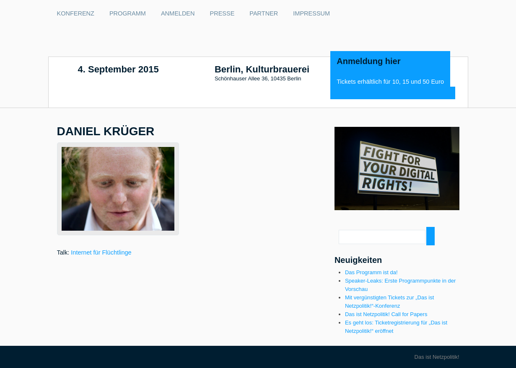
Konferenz (75, 13)
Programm (127, 13)
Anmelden (178, 13)
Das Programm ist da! (371, 272)
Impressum (311, 13)
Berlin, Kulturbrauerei (262, 69)
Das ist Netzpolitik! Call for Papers (386, 314)
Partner (263, 13)
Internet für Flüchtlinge (101, 252)
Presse (222, 13)
